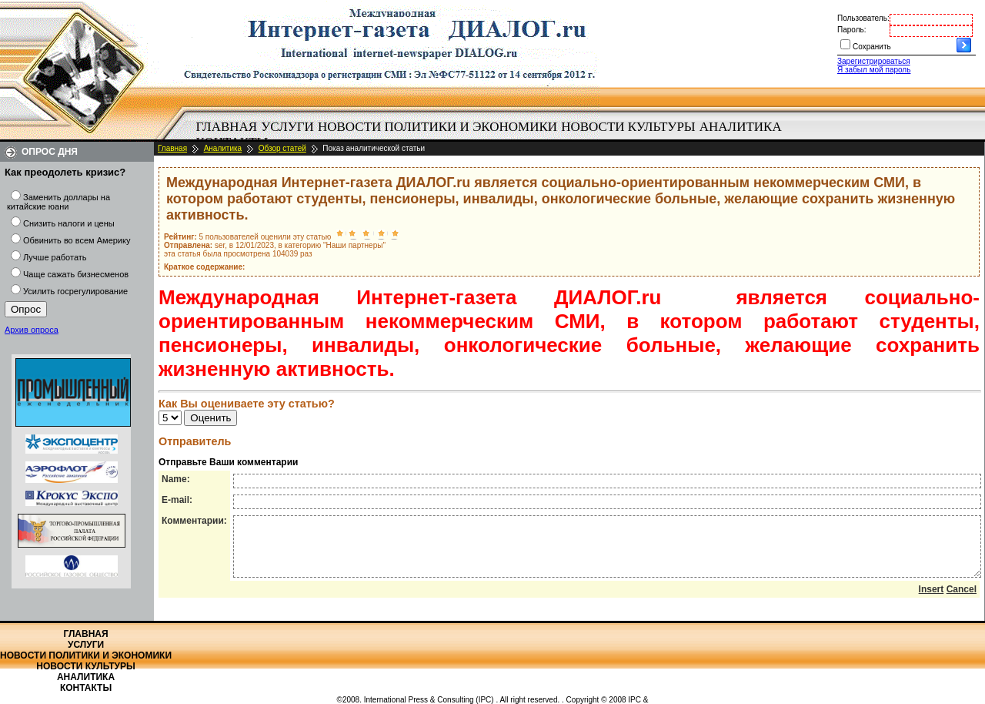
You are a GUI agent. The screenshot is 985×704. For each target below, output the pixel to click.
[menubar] (492, 134)
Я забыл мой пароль (873, 69)
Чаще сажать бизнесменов (76, 274)
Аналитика (741, 126)
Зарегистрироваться (873, 61)
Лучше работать (55, 257)
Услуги (287, 126)
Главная (227, 126)
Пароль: (851, 29)
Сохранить (872, 46)
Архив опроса (31, 329)
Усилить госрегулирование (75, 291)
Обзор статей (282, 148)
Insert (931, 600)
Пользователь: (863, 18)
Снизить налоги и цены (69, 223)
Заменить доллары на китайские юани (58, 202)
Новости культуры (628, 126)
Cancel (962, 600)
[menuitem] (226, 127)
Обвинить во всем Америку (76, 240)
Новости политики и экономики (437, 126)
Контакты (86, 687)
